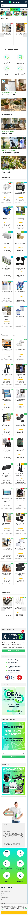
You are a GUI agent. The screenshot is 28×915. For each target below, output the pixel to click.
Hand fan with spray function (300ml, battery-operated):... (20, 218)
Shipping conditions (5, 891)
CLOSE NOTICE (14, 912)
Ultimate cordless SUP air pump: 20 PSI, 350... (7, 350)
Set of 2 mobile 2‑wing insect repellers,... (20, 474)
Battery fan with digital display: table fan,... (20, 499)
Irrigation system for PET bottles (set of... (6, 425)
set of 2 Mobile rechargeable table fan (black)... (20, 268)
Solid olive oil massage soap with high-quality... (20, 242)
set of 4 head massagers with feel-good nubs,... (19, 609)
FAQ (2, 895)
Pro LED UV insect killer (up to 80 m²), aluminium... (7, 500)
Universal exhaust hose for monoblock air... (20, 350)
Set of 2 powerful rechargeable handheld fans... (7, 550)
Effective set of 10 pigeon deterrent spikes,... (7, 318)
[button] (2, 35)
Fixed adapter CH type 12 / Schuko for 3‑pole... (20, 425)
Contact (3, 899)
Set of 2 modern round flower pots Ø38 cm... (20, 34)
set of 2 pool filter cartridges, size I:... (20, 317)
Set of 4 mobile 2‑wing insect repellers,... (7, 375)
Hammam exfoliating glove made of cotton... (7, 609)
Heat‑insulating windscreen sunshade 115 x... (7, 475)
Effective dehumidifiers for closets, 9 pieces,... (7, 292)
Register (13, 756)
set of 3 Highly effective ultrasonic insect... (20, 400)
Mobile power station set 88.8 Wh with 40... (20, 524)
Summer (22, 9)
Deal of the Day (15, 9)
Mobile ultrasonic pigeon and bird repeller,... (20, 449)
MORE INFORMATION (13, 650)
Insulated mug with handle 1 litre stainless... (7, 34)
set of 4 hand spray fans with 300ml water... (20, 292)
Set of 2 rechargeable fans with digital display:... (6, 450)
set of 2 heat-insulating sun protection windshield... (20, 574)
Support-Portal (4, 897)
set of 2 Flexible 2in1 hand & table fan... (6, 574)
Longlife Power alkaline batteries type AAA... (7, 218)
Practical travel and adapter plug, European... (6, 194)
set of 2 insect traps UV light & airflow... (20, 549)
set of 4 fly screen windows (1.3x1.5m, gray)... (6, 268)
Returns (3, 893)
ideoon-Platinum (5, 9)
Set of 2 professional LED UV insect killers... (6, 400)
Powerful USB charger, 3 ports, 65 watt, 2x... (6, 242)
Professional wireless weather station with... (20, 193)
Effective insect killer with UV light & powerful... (20, 376)
